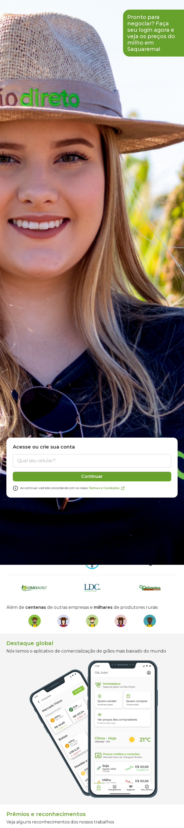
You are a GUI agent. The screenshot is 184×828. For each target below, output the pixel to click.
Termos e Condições (106, 590)
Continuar (92, 578)
